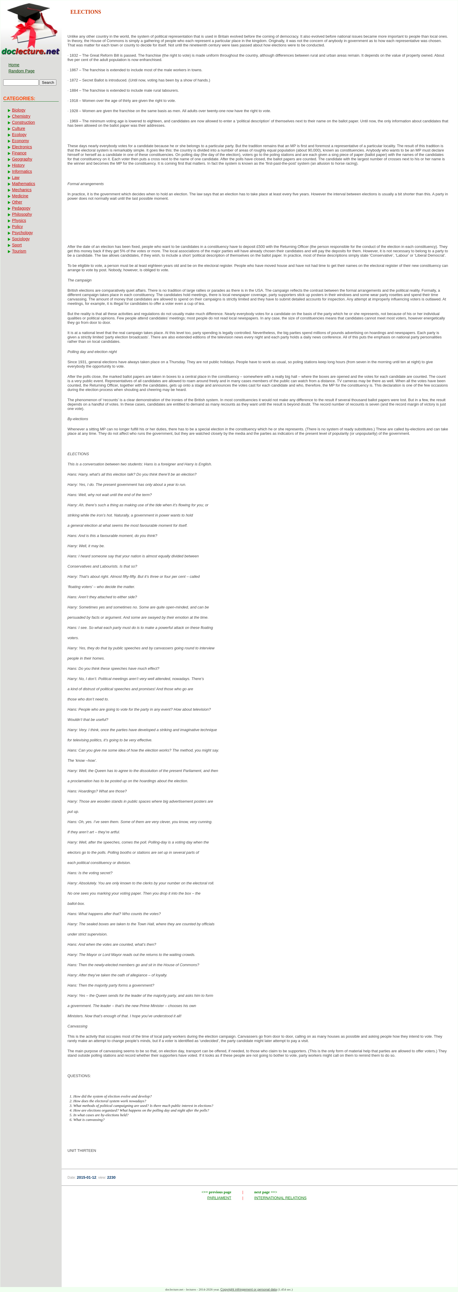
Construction (23, 122)
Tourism (19, 251)
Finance (19, 153)
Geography (22, 159)
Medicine (20, 196)
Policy (17, 226)
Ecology (19, 134)
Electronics (22, 147)
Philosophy (22, 214)
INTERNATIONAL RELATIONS (280, 1198)
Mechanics (22, 189)
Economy (20, 140)
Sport (17, 245)
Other (17, 202)
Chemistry (21, 116)
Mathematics (23, 183)
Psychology (22, 232)
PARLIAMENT (219, 1198)
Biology (18, 110)
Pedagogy (21, 208)
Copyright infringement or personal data (249, 1289)
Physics (19, 220)
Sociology (21, 239)
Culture (18, 128)
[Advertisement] (259, 224)
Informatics (22, 171)
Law (16, 177)
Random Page (21, 71)
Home (13, 64)
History (18, 165)
